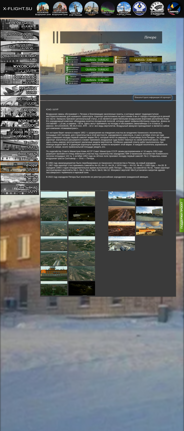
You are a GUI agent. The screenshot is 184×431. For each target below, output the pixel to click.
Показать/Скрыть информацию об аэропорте (153, 97)
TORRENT (103, 59)
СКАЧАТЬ (91, 59)
